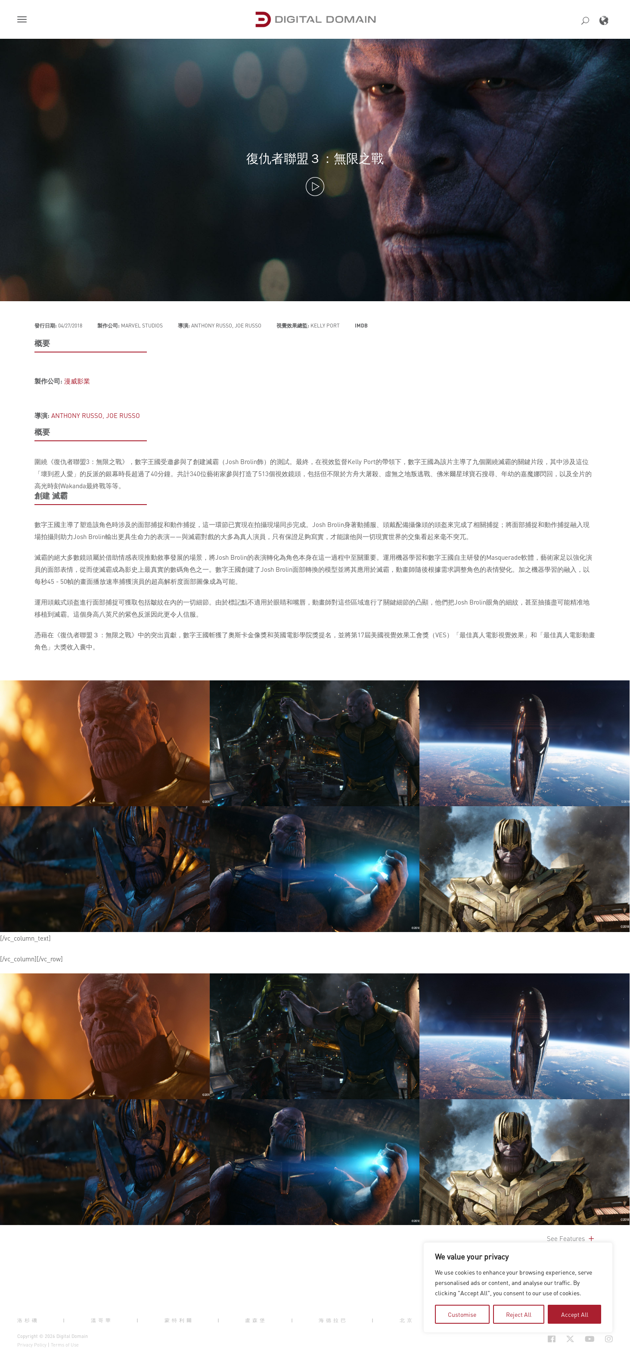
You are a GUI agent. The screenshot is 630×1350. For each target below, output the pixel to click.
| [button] (65, 1320)
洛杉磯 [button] (28, 1320)
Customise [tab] (462, 1314)
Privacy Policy (32, 1345)
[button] (23, 20)
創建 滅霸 (51, 495)
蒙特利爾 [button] (179, 1320)
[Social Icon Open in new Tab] (524, 1338)
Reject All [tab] (518, 1314)
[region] (518, 1287)
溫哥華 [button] (102, 1320)
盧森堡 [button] (256, 1320)
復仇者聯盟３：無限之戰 (315, 157)
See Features (571, 1238)
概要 (42, 343)
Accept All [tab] (574, 1314)
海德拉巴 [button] (333, 1320)
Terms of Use (65, 1345)
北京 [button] (407, 1320)
